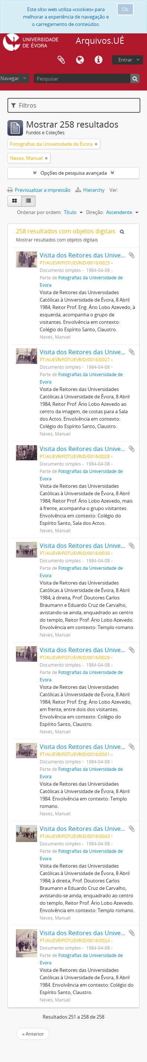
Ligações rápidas (98, 60)
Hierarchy (90, 190)
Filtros (23, 105)
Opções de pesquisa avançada (73, 173)
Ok (125, 9)
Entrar (125, 59)
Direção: (95, 212)
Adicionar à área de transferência (131, 255)
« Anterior (33, 1033)
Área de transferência (61, 60)
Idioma (80, 60)
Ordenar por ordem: (39, 212)
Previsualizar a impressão (39, 190)
